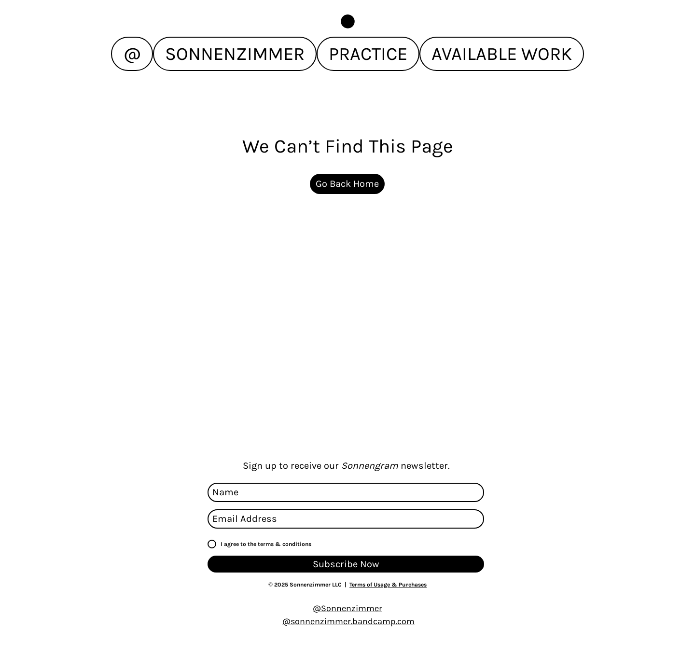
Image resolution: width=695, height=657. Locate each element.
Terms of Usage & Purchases (388, 584)
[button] (348, 21)
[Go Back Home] (347, 184)
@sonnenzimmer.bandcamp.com (348, 621)
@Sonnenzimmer (347, 608)
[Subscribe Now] (346, 564)
